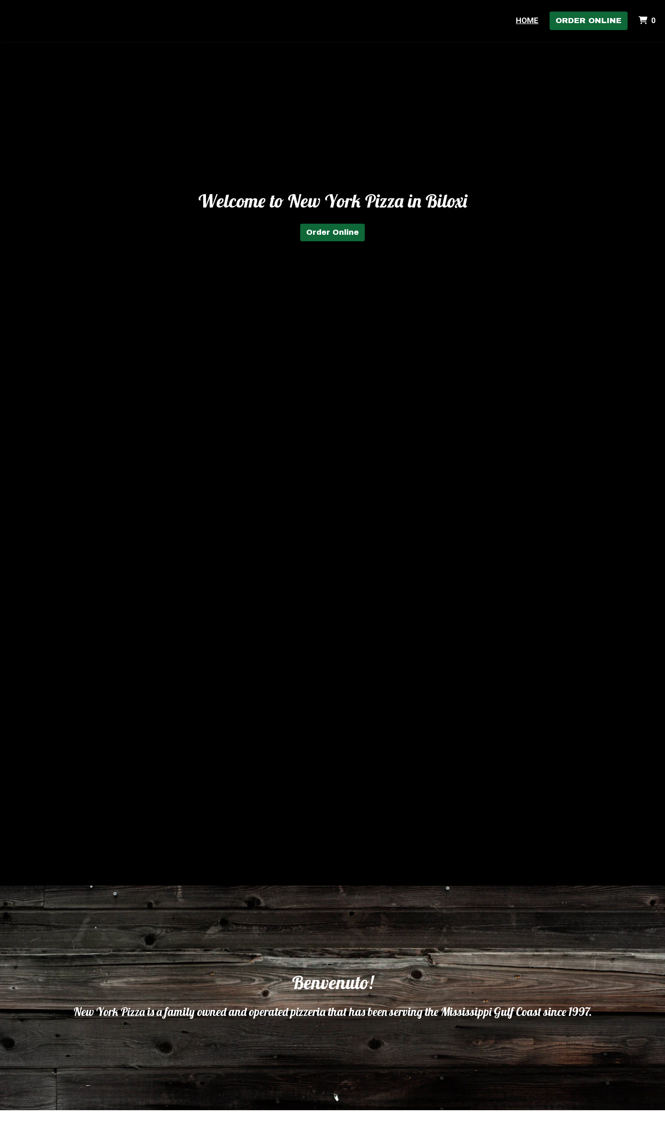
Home (527, 20)
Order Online (589, 20)
